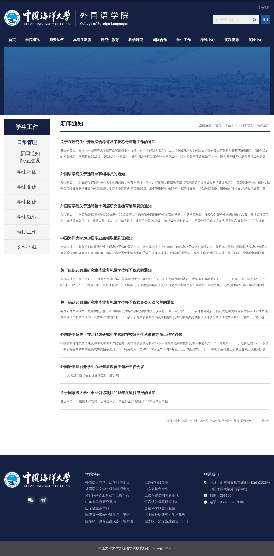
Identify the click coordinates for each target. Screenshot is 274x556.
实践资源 (231, 40)
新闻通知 (263, 125)
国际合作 (159, 40)
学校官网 (264, 7)
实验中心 (255, 40)
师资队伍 (56, 40)
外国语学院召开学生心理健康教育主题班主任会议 (102, 367)
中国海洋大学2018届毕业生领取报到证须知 (96, 238)
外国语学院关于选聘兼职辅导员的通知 (92, 174)
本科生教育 (82, 40)
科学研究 (135, 40)
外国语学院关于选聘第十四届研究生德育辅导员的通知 (106, 206)
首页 (12, 40)
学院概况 (32, 40)
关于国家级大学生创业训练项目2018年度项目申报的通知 (107, 393)
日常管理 (247, 125)
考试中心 (207, 40)
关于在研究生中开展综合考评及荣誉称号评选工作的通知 (107, 142)
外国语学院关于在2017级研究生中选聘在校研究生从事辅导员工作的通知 (121, 334)
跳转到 (266, 420)
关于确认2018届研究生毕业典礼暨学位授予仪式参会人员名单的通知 (117, 302)
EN (265, 19)
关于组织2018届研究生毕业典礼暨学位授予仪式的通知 (106, 270)
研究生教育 (110, 40)
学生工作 (183, 40)
